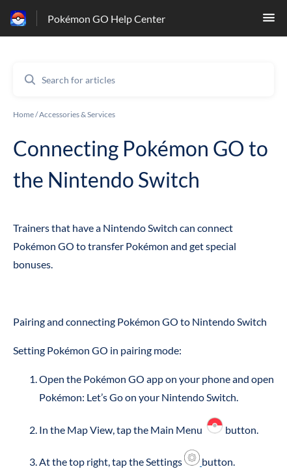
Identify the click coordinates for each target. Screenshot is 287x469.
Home (23, 114)
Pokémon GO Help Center (106, 18)
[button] (269, 21)
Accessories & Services (77, 114)
